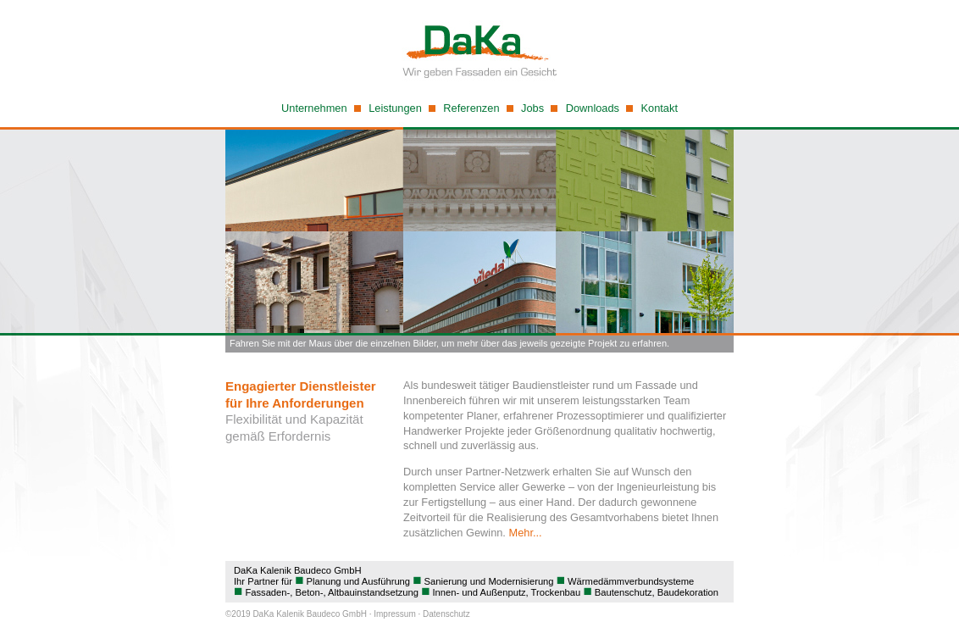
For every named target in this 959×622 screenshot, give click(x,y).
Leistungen (395, 108)
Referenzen (471, 108)
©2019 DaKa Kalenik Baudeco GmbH (296, 614)
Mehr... (524, 532)
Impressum (394, 614)
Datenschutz (446, 614)
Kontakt (659, 108)
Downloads (592, 108)
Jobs (532, 108)
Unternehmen (314, 108)
